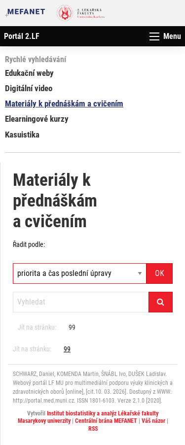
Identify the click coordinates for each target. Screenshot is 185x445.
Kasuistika (22, 134)
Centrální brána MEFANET (106, 420)
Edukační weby (29, 73)
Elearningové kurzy (37, 119)
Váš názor (153, 420)
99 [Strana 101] (72, 327)
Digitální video (28, 88)
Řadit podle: (29, 244)
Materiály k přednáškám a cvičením (64, 103)
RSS (93, 428)
